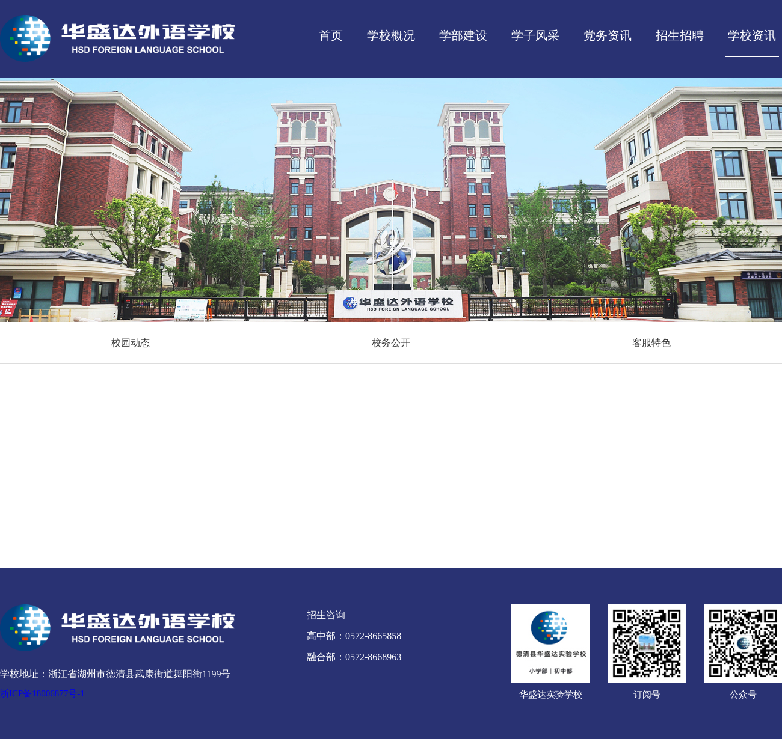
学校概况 (391, 35)
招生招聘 (680, 35)
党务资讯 (607, 35)
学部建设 (463, 35)
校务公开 (391, 343)
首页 (331, 35)
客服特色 (651, 343)
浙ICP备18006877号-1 (42, 693)
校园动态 (130, 343)
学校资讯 (752, 35)
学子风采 (535, 35)
